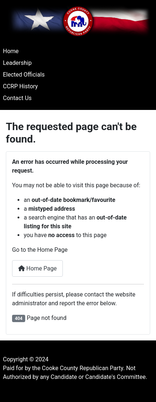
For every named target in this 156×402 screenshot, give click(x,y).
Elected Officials (24, 74)
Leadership (17, 62)
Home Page (37, 268)
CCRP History (20, 86)
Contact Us (17, 98)
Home (11, 51)
